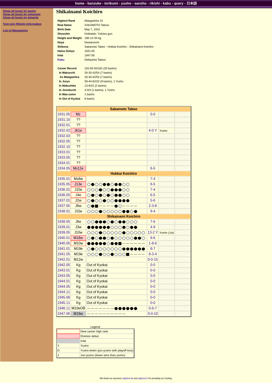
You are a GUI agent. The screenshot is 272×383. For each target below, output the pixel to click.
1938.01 (64, 211)
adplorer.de (127, 378)
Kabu (61, 59)
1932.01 (64, 125)
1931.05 (64, 114)
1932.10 (64, 147)
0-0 (152, 114)
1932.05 (64, 141)
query (178, 3)
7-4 (152, 179)
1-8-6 (153, 243)
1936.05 (64, 195)
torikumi (111, 3)
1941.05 (64, 254)
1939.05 (64, 232)
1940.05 (64, 243)
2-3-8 (153, 206)
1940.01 (64, 238)
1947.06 (64, 313)
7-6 (152, 221)
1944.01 (64, 281)
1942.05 (64, 265)
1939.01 (64, 227)
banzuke (94, 3)
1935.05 (64, 184)
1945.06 (64, 297)
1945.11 (64, 303)
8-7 (152, 248)
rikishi (155, 3)
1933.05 (64, 157)
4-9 (152, 227)
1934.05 (64, 168)
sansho (140, 3)
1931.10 (64, 119)
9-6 (152, 238)
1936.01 (64, 189)
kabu (167, 3)
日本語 (192, 3)
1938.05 (64, 221)
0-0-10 (153, 313)
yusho (126, 3)
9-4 (152, 211)
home (79, 3)
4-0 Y (153, 130)
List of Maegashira (15, 30)
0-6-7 (153, 308)
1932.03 (64, 136)
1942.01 (64, 259)
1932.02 (64, 130)
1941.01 (64, 248)
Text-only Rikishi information (22, 24)
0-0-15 (153, 259)
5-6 (152, 200)
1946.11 (64, 308)
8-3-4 (153, 254)
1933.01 (64, 152)
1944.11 (64, 292)
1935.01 (64, 179)
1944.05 (64, 286)
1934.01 (64, 163)
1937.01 (64, 200)
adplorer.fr (143, 378)
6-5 (152, 168)
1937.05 (64, 206)
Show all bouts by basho (19, 11)
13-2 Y (153, 232)
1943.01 (64, 270)
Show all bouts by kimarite (21, 17)
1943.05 (64, 276)
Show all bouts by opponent (21, 14)
